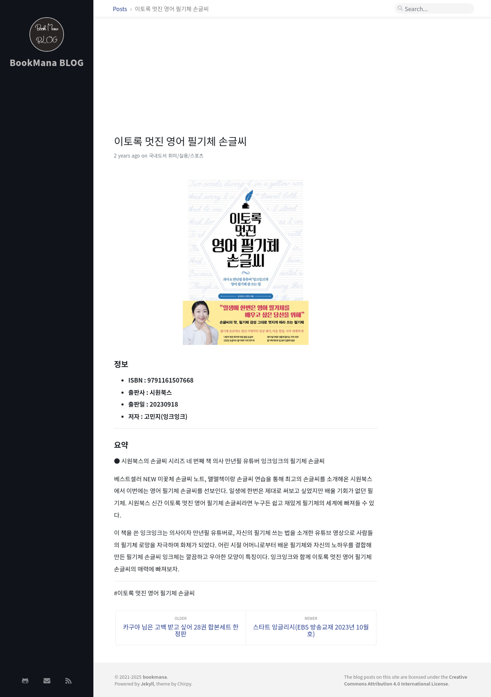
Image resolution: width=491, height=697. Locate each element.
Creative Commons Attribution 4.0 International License (405, 680)
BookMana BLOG (47, 62)
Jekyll (147, 683)
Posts (120, 8)
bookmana (155, 676)
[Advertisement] (46, 187)
